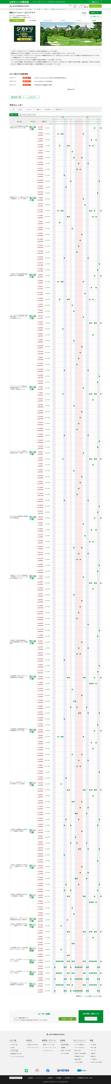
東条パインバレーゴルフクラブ (58, 9)
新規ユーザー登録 (73, 5)
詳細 (96, 2)
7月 (29, 115)
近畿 (46, 9)
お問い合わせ (84, 5)
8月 (34, 115)
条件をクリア (59, 109)
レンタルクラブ (33, 97)
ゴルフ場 (38, 9)
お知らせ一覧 (71, 89)
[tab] (13, 114)
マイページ (96, 6)
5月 (20, 115)
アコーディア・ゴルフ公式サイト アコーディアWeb (20, 9)
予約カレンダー (96, 12)
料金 (43, 121)
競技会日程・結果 (17, 97)
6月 (25, 115)
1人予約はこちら (96, 16)
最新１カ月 (14, 115)
